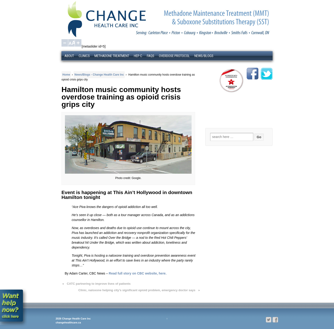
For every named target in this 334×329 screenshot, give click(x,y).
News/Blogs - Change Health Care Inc (99, 74)
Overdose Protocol (174, 56)
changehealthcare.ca (68, 322)
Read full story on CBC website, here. (138, 273)
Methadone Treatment (111, 56)
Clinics (84, 56)
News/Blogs (203, 56)
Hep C (138, 56)
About (69, 56)
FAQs (150, 56)
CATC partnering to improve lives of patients (99, 283)
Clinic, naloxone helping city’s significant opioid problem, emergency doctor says (136, 290)
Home (66, 74)
